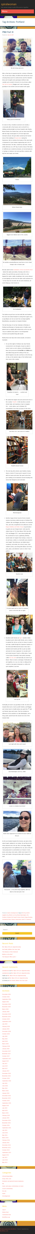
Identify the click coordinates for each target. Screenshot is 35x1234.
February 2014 (6, 1140)
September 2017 (6, 1058)
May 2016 (4, 1088)
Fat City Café (12, 657)
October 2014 (6, 1125)
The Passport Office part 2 (9, 956)
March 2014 (5, 1137)
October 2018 (6, 1034)
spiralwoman (8, 4)
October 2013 (6, 1150)
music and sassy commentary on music (13, 1186)
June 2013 (5, 1160)
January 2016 (5, 1093)
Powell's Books (17, 917)
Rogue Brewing (28, 917)
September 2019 (6, 1021)
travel (8, 913)
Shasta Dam (18, 138)
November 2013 (6, 1147)
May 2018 (4, 1038)
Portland (4, 917)
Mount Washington (21, 915)
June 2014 (5, 1132)
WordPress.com (4, 1231)
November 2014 (6, 1123)
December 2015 (6, 1095)
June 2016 (5, 1085)
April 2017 (5, 1068)
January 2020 (5, 1011)
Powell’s (15, 402)
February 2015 (6, 1115)
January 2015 (5, 1118)
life (3, 1183)
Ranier (22, 917)
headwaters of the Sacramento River (23, 269)
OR (27, 915)
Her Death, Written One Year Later (11, 949)
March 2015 (5, 1113)
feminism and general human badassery (13, 1181)
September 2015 (6, 1103)
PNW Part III (7, 32)
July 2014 (4, 1130)
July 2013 (4, 1157)
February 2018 (6, 1046)
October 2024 (6, 996)
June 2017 (5, 1066)
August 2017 (5, 1061)
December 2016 (6, 1073)
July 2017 (4, 1063)
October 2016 (6, 1078)
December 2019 (6, 1014)
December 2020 (6, 1004)
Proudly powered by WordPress (8, 1229)
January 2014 (5, 1142)
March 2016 (5, 1090)
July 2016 (4, 1083)
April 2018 (5, 1041)
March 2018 (5, 1043)
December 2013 (6, 1145)
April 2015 (5, 1110)
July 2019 (4, 1024)
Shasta (13, 919)
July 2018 (4, 1036)
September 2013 (6, 1152)
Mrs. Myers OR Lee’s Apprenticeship (11, 947)
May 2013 (4, 1162)
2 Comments (28, 919)
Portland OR (10, 917)
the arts (4, 1191)
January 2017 (5, 1071)
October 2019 (6, 1019)
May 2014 (4, 1135)
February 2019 (6, 1026)
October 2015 (6, 1100)
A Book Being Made (7, 1176)
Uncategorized (14, 913)
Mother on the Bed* (7, 954)
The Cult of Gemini (7, 84)
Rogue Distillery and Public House (15, 527)
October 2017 (6, 1056)
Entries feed (5, 1212)
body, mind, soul (6, 1178)
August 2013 (5, 1155)
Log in (4, 1209)
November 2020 (6, 1006)
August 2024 (5, 1001)
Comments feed (6, 1214)
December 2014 (6, 1120)
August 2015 (5, 1105)
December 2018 (6, 1031)
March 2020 (5, 1009)
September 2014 (6, 1127)
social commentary (7, 1188)
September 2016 (6, 1081)
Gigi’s (20, 638)
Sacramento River (6, 919)
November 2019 (6, 1016)
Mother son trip (13, 915)
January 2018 (5, 1048)
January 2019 (5, 1029)
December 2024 (6, 994)
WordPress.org (6, 1217)
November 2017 (6, 1053)
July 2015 (4, 1108)
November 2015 (6, 1098)
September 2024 (6, 999)
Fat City (24, 913)
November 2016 (6, 1076)
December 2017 (6, 1051)
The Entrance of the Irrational (10, 952)
